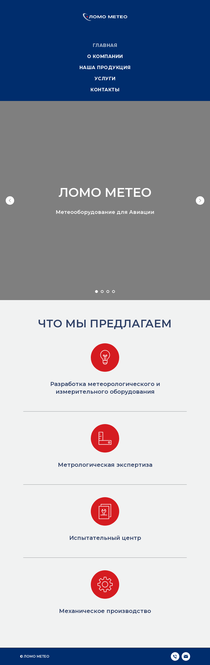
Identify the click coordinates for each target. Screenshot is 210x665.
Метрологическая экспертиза (105, 464)
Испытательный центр (105, 537)
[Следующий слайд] (200, 200)
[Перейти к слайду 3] (107, 291)
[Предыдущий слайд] (10, 200)
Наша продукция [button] (105, 67)
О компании (105, 56)
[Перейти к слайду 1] (96, 291)
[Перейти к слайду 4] (113, 291)
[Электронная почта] (186, 656)
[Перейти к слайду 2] (102, 291)
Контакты (105, 89)
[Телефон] (175, 656)
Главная (105, 45)
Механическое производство (105, 611)
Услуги (105, 78)
